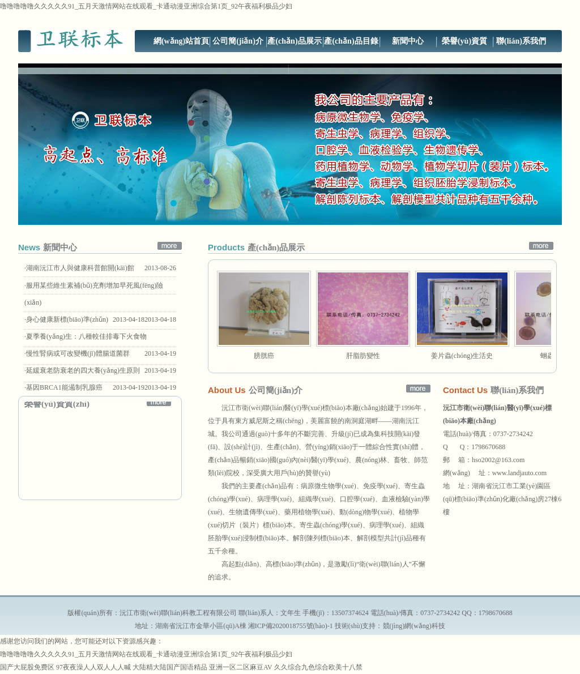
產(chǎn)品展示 (294, 41)
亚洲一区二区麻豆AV (240, 667)
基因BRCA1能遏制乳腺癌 (64, 387)
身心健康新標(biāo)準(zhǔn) (67, 319)
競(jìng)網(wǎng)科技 (414, 626)
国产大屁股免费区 (27, 667)
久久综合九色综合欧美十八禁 (318, 667)
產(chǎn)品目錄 (351, 41)
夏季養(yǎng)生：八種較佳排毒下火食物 (86, 336)
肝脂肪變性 (363, 356)
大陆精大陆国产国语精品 (170, 667)
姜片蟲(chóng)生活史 (462, 356)
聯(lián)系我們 (521, 41)
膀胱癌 (264, 356)
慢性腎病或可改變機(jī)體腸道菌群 (78, 353)
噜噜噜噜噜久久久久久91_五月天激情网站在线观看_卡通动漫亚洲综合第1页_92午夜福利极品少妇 (146, 6)
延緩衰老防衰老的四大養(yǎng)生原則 (83, 370)
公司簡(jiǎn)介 (237, 41)
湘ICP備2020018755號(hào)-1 (290, 626)
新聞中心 (408, 41)
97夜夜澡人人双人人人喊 (93, 667)
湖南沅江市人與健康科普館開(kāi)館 (80, 268)
